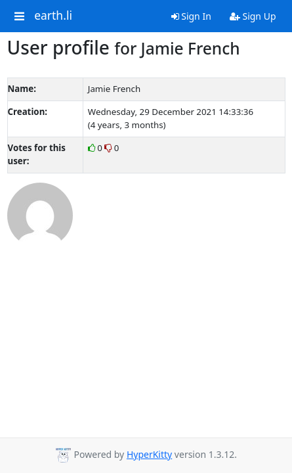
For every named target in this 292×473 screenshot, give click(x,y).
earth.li (53, 16)
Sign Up (253, 16)
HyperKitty (149, 454)
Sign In (191, 16)
